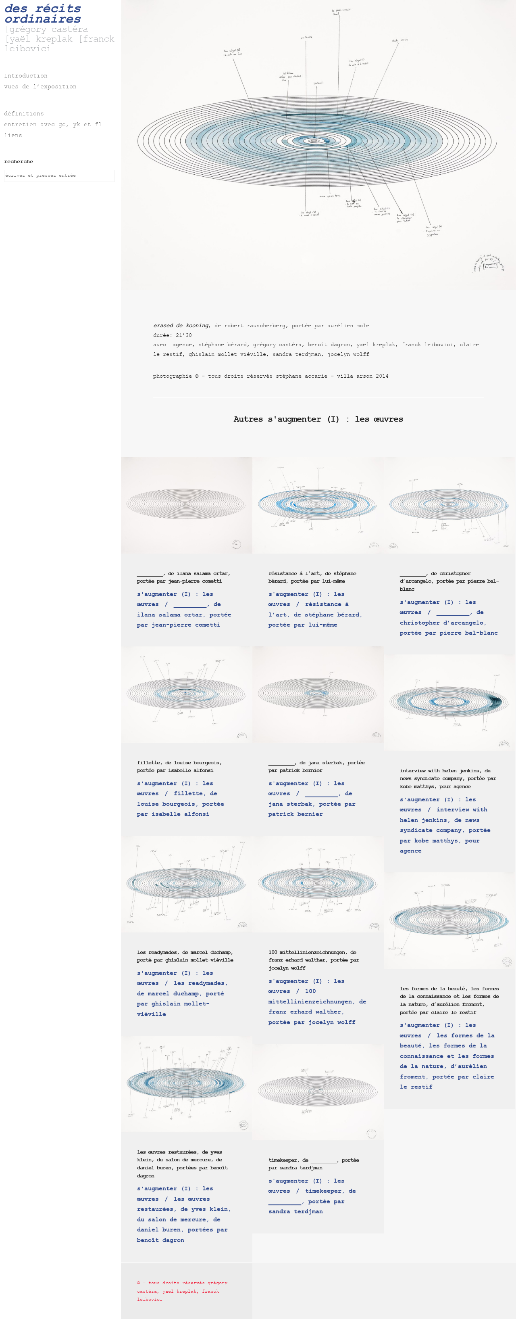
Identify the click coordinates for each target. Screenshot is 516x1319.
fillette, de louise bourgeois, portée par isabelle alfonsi (179, 766)
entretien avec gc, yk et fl (53, 125)
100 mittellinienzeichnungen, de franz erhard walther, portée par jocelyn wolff (313, 960)
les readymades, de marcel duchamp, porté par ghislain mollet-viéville (185, 956)
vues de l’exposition (40, 87)
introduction (26, 76)
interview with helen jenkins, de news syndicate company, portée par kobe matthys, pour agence (448, 778)
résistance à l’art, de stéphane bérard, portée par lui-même (312, 577)
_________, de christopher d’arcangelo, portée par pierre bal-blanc (449, 581)
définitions (24, 114)
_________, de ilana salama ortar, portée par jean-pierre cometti (183, 577)
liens (13, 136)
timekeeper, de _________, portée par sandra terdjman (313, 1164)
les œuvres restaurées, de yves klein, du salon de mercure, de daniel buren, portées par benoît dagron (182, 1164)
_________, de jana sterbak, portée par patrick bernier (316, 766)
